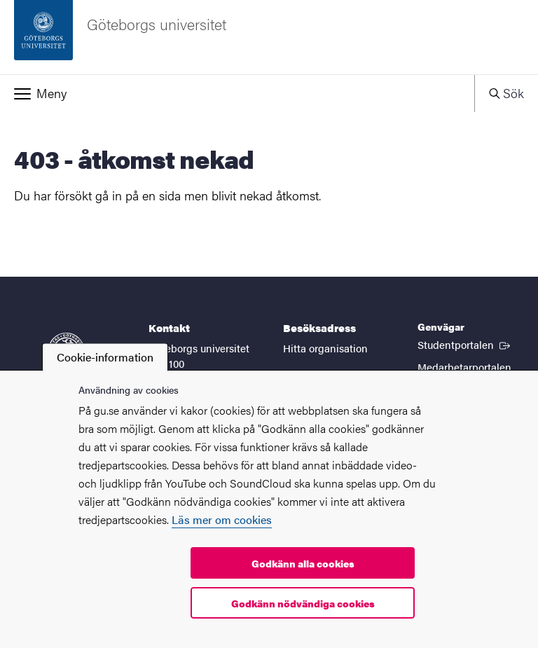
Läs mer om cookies (222, 519)
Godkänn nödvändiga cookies (303, 603)
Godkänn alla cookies (302, 563)
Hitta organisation (325, 347)
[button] (237, 93)
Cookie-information (105, 357)
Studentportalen (465, 344)
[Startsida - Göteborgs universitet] (269, 37)
